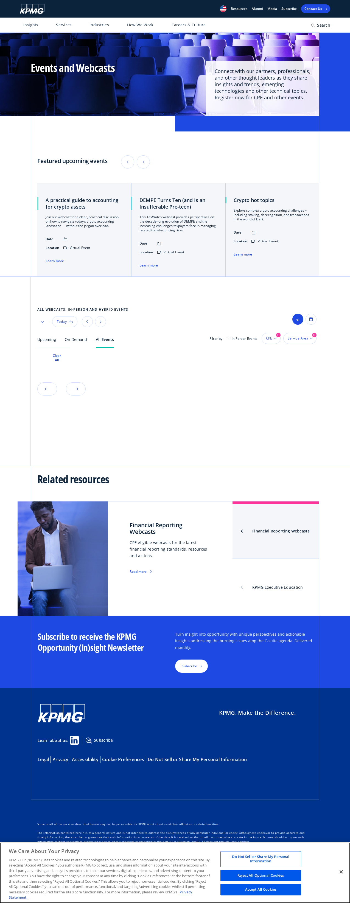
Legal (43, 759)
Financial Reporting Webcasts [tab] (281, 531)
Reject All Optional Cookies (260, 875)
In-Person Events (244, 338)
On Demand (76, 339)
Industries (99, 24)
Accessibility (85, 759)
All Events (105, 339)
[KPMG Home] (32, 9)
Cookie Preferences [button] (123, 759)
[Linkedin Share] (74, 740)
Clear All (57, 358)
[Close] (341, 872)
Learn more (55, 261)
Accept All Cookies (260, 889)
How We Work (140, 24)
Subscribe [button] (189, 666)
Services (64, 24)
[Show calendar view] (311, 319)
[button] (223, 8)
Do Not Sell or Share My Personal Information (197, 759)
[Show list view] (297, 319)
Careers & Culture (189, 24)
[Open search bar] (320, 26)
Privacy (60, 759)
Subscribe (289, 9)
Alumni (257, 9)
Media (272, 9)
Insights (30, 24)
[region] (175, 872)
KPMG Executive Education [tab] (277, 587)
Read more (138, 571)
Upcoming (46, 339)
